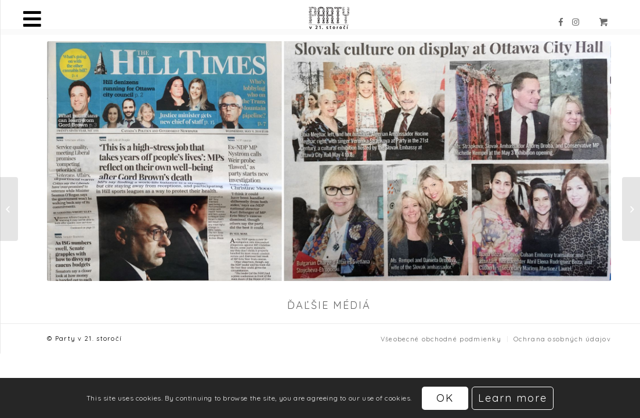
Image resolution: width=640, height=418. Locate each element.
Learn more (512, 398)
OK (445, 398)
